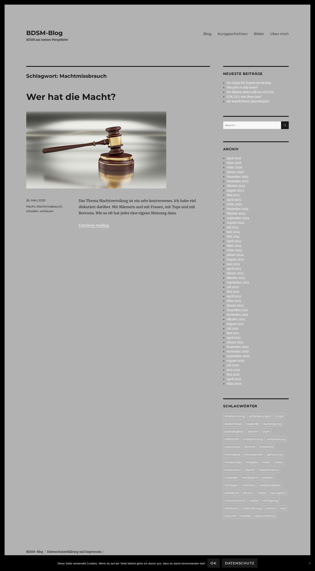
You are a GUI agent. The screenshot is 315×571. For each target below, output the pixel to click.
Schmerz (249, 485)
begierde (252, 424)
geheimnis (274, 454)
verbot (254, 500)
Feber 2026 (234, 167)
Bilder (259, 34)
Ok (213, 563)
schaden (32, 211)
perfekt (267, 477)
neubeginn (250, 477)
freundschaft (253, 454)
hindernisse (233, 462)
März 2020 (234, 384)
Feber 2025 (234, 204)
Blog (207, 34)
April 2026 (234, 158)
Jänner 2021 (235, 342)
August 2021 (235, 324)
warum (271, 508)
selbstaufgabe (270, 485)
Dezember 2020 (237, 347)
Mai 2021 (233, 333)
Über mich (279, 34)
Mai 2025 (233, 195)
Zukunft (230, 516)
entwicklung (276, 439)
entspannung (253, 439)
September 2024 (238, 218)
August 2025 (235, 190)
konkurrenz (233, 470)
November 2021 (237, 315)
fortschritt (266, 447)
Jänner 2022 (235, 305)
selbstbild (232, 493)
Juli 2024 (233, 227)
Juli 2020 (233, 365)
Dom (266, 431)
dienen (253, 431)
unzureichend (235, 500)
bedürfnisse (233, 424)
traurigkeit (277, 493)
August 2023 (235, 259)
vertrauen (47, 211)
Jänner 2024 (235, 255)
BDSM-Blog (44, 33)
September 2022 (238, 282)
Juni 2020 (233, 370)
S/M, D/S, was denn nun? (244, 97)
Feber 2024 (234, 250)
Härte (278, 462)
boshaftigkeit (234, 431)
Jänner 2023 (235, 273)
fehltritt (250, 447)
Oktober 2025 (236, 186)
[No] (309, 563)
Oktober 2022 (236, 278)
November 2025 (238, 181)
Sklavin (248, 493)
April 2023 (234, 269)
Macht (30, 206)
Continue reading (94, 225)
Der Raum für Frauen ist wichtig (249, 83)
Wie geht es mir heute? (242, 87)
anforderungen (260, 416)
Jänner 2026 (235, 172)
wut (283, 508)
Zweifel (245, 516)
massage (231, 477)
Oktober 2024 (236, 213)
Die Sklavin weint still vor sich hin (250, 92)
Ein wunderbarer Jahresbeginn (248, 101)
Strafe (262, 493)
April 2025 (234, 200)
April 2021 (234, 338)
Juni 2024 (233, 232)
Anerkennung (235, 416)
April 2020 (234, 379)
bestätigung (272, 424)
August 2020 (235, 361)
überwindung (265, 516)
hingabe (252, 462)
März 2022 (234, 301)
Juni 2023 (233, 264)
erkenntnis (232, 447)
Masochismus (268, 470)
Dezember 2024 (237, 209)
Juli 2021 (232, 328)
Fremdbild (232, 454)
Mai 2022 (233, 292)
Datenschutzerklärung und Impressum (74, 552)
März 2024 (234, 246)
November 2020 (238, 351)
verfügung (270, 500)
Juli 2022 (233, 287)
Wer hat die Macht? (71, 96)
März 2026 (234, 163)
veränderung (252, 508)
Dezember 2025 (237, 177)
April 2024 (234, 241)
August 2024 (235, 223)
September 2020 (238, 356)
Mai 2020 (233, 374)
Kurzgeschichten (233, 34)
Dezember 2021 (237, 310)
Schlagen (231, 485)
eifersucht (232, 439)
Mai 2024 (233, 236)
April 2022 (234, 296)
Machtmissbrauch (49, 206)
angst (279, 416)
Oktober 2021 (236, 319)
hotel (266, 462)
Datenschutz (239, 563)
